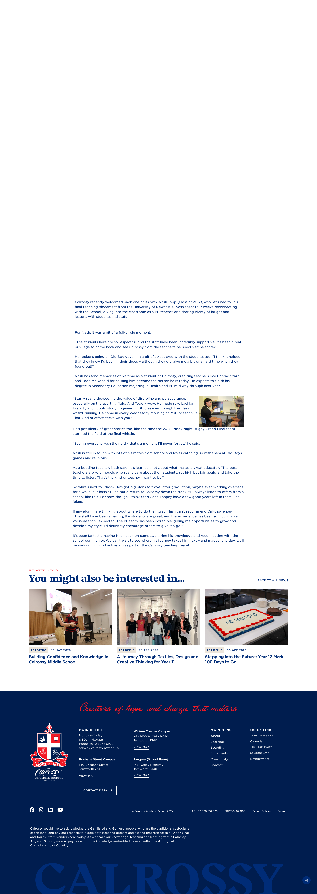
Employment (259, 758)
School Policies (262, 811)
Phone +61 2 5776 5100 (96, 743)
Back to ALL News (272, 580)
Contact (217, 765)
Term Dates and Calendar (262, 738)
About (215, 736)
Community (219, 759)
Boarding (218, 747)
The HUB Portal (261, 747)
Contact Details (97, 790)
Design (282, 811)
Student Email (260, 753)
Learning (217, 741)
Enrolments (219, 753)
